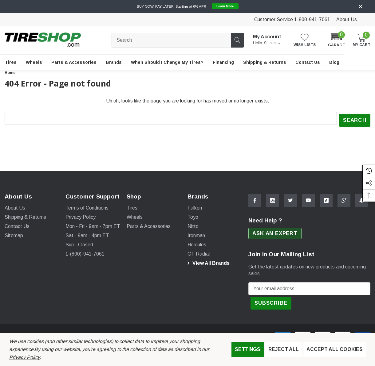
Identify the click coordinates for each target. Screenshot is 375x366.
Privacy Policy (24, 357)
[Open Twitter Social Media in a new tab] (290, 198)
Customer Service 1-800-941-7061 (292, 19)
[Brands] (113, 62)
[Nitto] (193, 224)
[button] (336, 40)
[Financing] (223, 62)
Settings (247, 349)
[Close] (360, 6)
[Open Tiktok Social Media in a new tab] (326, 198)
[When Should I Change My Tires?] (167, 62)
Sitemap (14, 234)
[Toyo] (193, 215)
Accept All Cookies (334, 349)
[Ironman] (196, 234)
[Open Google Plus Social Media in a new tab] (344, 198)
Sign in (272, 43)
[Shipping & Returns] (265, 62)
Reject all (283, 349)
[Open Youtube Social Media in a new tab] (308, 198)
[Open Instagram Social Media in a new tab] (272, 198)
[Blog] (334, 62)
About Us (346, 19)
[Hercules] (197, 243)
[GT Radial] (199, 252)
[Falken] (195, 206)
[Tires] (10, 62)
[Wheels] (34, 62)
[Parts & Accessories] (74, 62)
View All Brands (208, 261)
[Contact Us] (308, 62)
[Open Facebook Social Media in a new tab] (254, 198)
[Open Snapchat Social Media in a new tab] (361, 198)
